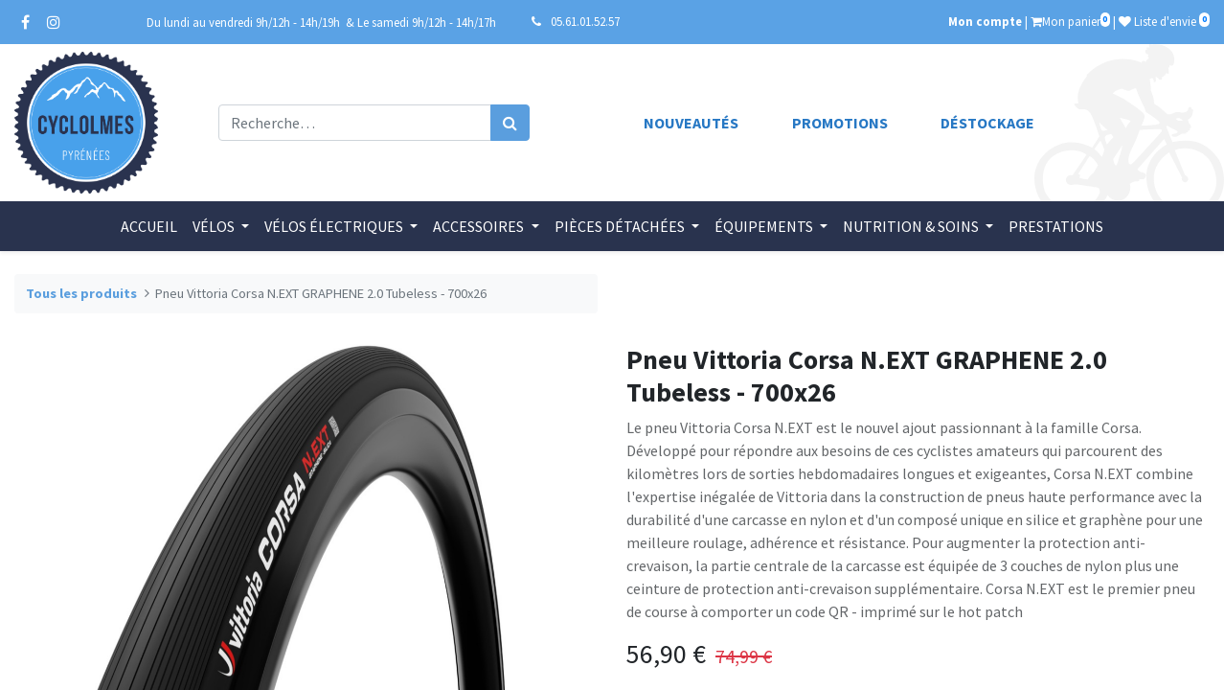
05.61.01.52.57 (585, 21)
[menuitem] (149, 226)
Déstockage (987, 122)
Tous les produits (81, 293)
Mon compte (985, 21)
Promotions (840, 122)
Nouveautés (691, 122)
